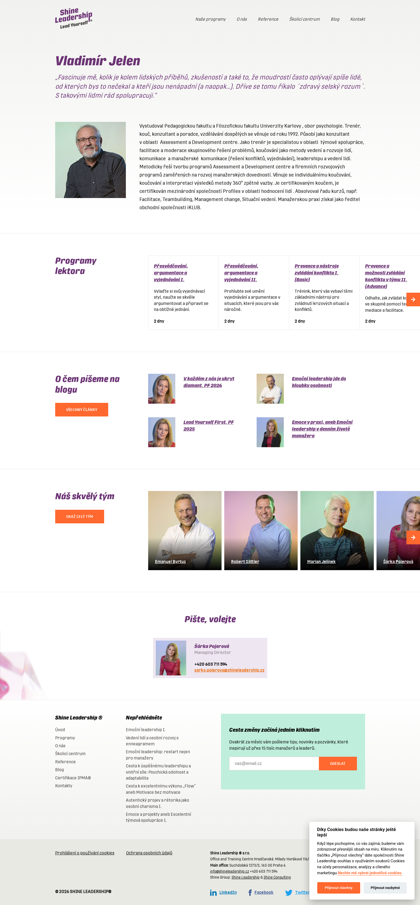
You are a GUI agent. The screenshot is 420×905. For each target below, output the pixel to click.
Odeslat (338, 763)
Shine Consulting (277, 877)
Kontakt (357, 19)
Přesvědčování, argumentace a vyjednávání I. (171, 272)
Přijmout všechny (339, 888)
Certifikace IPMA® (73, 777)
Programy (65, 737)
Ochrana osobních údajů (149, 852)
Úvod (60, 729)
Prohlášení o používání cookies (84, 852)
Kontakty (63, 785)
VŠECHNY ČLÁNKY (81, 409)
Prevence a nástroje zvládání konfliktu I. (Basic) (317, 272)
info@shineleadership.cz (229, 871)
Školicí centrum (304, 19)
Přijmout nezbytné (385, 888)
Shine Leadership (246, 877)
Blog (335, 19)
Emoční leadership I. (146, 729)
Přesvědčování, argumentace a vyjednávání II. (241, 272)
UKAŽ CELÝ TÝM (79, 516)
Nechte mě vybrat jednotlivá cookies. (370, 873)
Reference (268, 19)
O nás (242, 19)
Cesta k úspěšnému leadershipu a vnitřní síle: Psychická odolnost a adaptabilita (158, 772)
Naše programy (210, 19)
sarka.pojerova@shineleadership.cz (229, 670)
